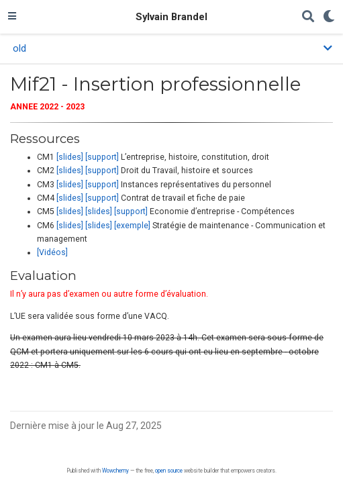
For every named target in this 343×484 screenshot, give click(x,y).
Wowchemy (115, 470)
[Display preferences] (329, 17)
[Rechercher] (308, 17)
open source (169, 470)
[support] (102, 157)
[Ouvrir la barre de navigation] (12, 16)
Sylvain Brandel (171, 17)
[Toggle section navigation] (171, 48)
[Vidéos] (52, 252)
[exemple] (132, 225)
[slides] (69, 157)
